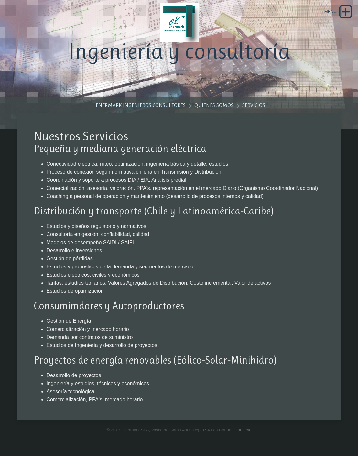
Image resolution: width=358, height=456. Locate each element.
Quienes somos (213, 105)
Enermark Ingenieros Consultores (141, 105)
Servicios (253, 105)
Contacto (242, 430)
